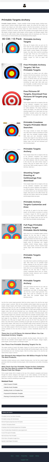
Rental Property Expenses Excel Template (12, 421)
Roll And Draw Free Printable (9, 435)
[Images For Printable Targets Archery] (12, 155)
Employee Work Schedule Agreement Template (14, 427)
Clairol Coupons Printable (10, 384)
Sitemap (37, 455)
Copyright (31, 455)
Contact (17, 455)
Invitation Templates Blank (8, 424)
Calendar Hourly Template (11, 387)
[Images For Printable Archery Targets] (12, 45)
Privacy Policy (24, 455)
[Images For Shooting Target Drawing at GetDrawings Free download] (12, 179)
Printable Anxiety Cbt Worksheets (10, 419)
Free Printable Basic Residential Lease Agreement (14, 430)
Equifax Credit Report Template (10, 441)
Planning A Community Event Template (14, 396)
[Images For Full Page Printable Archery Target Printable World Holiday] (12, 231)
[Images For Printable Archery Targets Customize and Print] (12, 208)
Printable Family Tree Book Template (11, 416)
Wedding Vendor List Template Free (13, 390)
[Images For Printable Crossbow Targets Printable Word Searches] (12, 128)
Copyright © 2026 (24, 459)
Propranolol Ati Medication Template (13, 393)
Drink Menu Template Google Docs (10, 438)
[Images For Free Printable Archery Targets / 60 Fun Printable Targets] (12, 71)
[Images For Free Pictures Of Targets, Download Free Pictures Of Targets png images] (12, 97)
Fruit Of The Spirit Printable (8, 432)
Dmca (12, 455)
